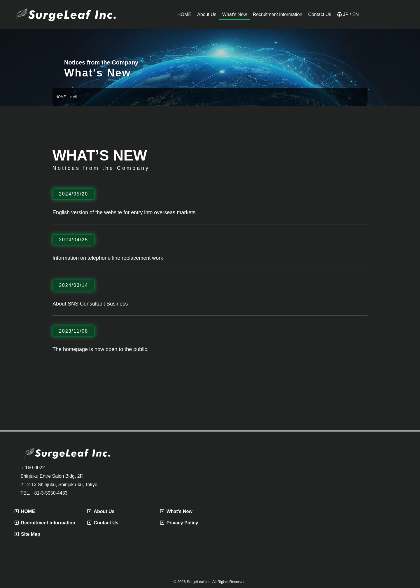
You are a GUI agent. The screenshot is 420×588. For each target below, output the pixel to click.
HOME (25, 511)
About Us (100, 511)
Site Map (27, 534)
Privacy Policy (179, 522)
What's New (176, 511)
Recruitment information (45, 522)
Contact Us (102, 522)
